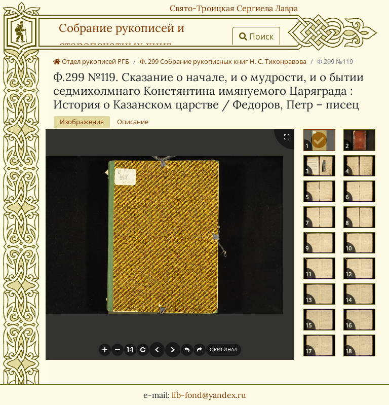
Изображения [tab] (82, 121)
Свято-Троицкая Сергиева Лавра (234, 8)
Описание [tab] (132, 121)
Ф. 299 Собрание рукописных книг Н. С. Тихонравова (223, 61)
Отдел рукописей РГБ (91, 61)
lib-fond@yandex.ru (209, 395)
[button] (105, 350)
